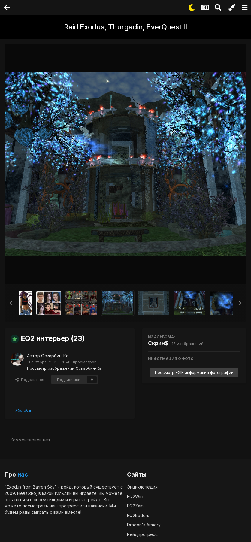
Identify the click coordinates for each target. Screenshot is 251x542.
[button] (11, 303)
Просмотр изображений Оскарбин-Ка (64, 367)
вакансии (97, 505)
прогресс (69, 505)
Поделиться (29, 379)
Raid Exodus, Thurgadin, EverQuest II (125, 27)
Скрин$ (158, 343)
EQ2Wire (135, 496)
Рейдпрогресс (142, 534)
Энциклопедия (142, 486)
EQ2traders (138, 515)
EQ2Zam (135, 505)
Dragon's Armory (144, 524)
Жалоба (23, 409)
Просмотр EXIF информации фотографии (194, 372)
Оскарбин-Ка (54, 355)
